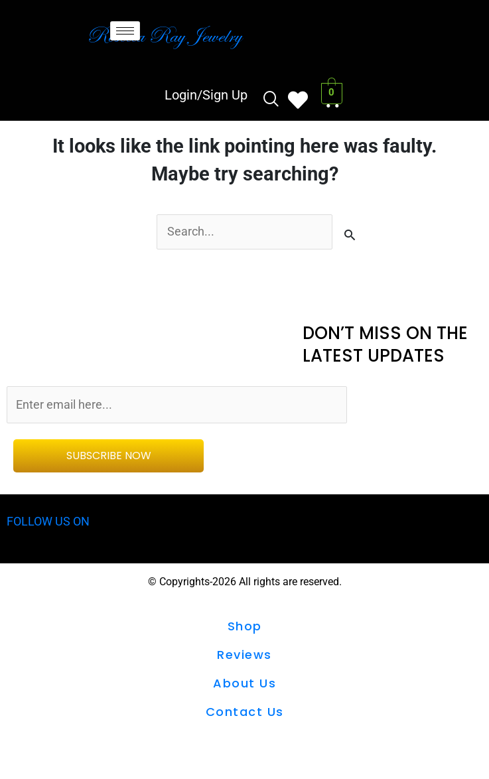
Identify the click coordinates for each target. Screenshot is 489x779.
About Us (244, 686)
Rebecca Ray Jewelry (164, 35)
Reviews (244, 658)
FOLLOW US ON (51, 524)
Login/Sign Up (204, 95)
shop (245, 629)
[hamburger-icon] (125, 30)
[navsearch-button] (270, 100)
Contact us (245, 715)
